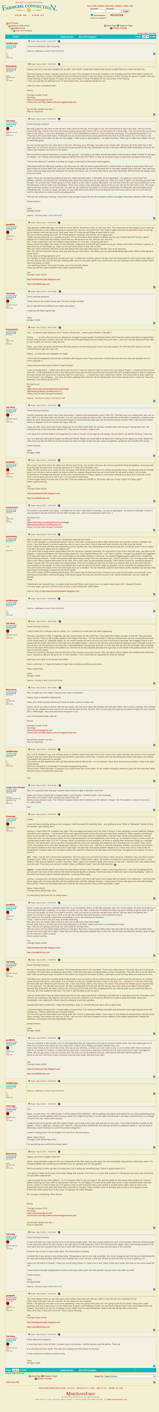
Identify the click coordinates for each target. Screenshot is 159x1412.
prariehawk (11, 536)
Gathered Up (19, 28)
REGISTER (116, 15)
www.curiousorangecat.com (39, 100)
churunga (10, 816)
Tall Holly (10, 121)
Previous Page (142, 33)
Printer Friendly (120, 28)
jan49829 (10, 224)
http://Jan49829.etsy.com (38, 284)
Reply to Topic (126, 25)
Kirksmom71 (12, 329)
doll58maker (12, 43)
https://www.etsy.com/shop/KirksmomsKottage (48, 389)
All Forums (13, 23)
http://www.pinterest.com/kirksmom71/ (44, 391)
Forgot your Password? (98, 18)
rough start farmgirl (15, 787)
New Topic (112, 25)
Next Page (152, 33)
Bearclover (11, 66)
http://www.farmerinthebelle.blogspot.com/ (60, 591)
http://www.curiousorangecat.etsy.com (59, 102)
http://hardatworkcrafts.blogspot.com (43, 279)
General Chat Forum (20, 25)
